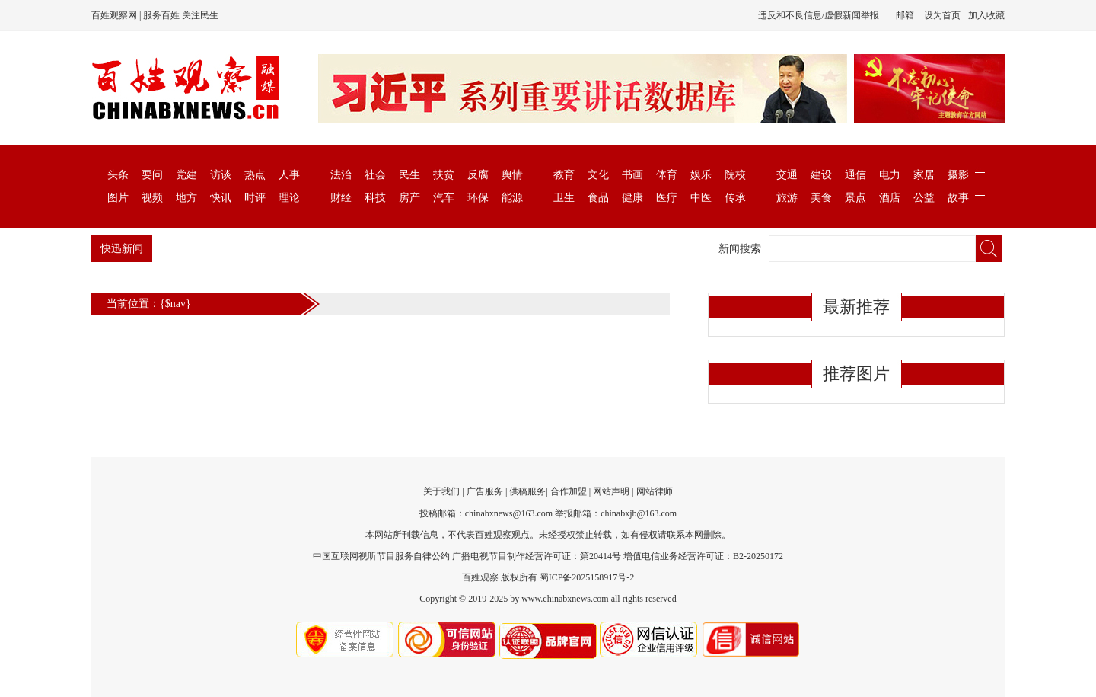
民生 (409, 175)
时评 (255, 197)
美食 (821, 197)
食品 (598, 197)
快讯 (220, 197)
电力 (889, 175)
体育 (666, 175)
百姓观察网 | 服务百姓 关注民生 (154, 15)
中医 (701, 197)
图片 (118, 197)
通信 (855, 175)
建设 (821, 175)
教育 (564, 175)
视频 (152, 197)
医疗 (666, 197)
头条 (118, 175)
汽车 (443, 197)
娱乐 (701, 175)
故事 (958, 197)
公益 (924, 197)
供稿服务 (527, 491)
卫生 (564, 197)
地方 (186, 197)
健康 (632, 197)
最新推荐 (856, 306)
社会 (375, 175)
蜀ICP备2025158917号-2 (587, 577)
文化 (598, 175)
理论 (289, 197)
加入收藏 (986, 15)
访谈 (220, 175)
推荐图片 (856, 373)
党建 (186, 175)
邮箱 (905, 15)
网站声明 (611, 491)
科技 (375, 197)
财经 (341, 197)
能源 (512, 197)
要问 (152, 175)
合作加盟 (568, 491)
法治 (341, 175)
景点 (855, 197)
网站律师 (654, 491)
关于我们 (441, 491)
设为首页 (942, 15)
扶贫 (443, 175)
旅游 (787, 197)
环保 (478, 197)
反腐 (478, 175)
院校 (735, 175)
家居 (924, 175)
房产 (409, 197)
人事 (289, 175)
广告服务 (485, 491)
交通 (787, 175)
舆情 (512, 175)
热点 (255, 175)
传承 (735, 197)
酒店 (889, 197)
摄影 (958, 175)
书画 (632, 175)
